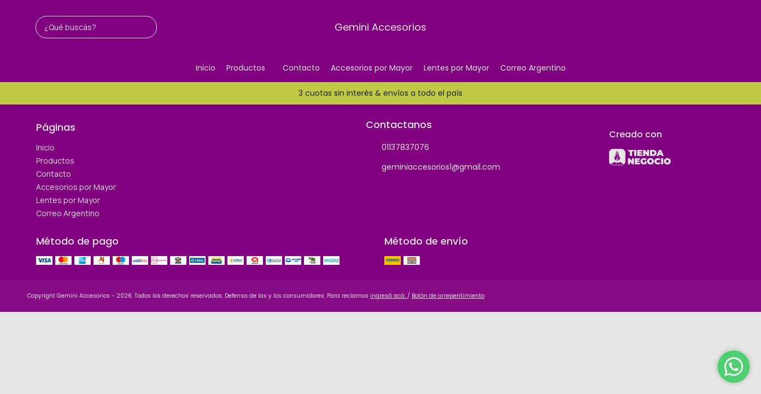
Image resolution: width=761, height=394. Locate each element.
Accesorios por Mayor (372, 67)
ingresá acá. (388, 296)
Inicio (205, 67)
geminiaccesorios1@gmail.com (433, 167)
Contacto (301, 67)
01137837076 (397, 147)
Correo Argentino (533, 67)
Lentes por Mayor (456, 67)
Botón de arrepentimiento (448, 296)
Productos (251, 68)
